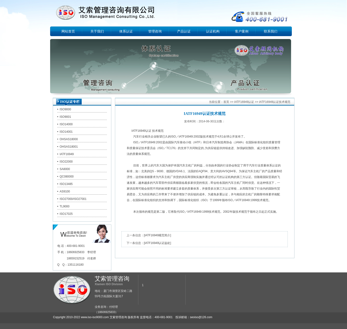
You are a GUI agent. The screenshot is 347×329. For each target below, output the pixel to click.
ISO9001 (65, 116)
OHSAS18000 (69, 139)
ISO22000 (66, 161)
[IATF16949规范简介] (157, 235)
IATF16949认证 (244, 102)
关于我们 (97, 31)
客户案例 (241, 31)
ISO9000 (65, 109)
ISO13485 (66, 184)
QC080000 (67, 176)
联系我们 (270, 31)
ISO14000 (66, 124)
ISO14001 (66, 131)
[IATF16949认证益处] (157, 243)
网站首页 (68, 31)
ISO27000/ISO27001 (73, 199)
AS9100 (65, 191)
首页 (226, 102)
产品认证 (184, 31)
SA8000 (65, 169)
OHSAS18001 (69, 146)
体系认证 (126, 31)
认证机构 (213, 31)
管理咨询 (155, 31)
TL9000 (65, 206)
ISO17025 (66, 214)
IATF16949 (67, 154)
